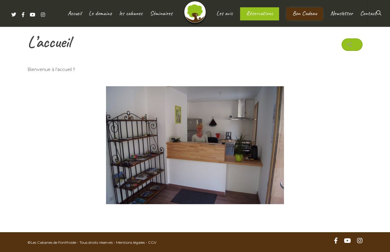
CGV (152, 242)
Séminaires (161, 13)
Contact (368, 13)
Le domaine (100, 13)
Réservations (259, 13)
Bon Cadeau (304, 13)
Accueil (74, 13)
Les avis (224, 13)
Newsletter (341, 13)
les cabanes (131, 13)
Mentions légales (130, 242)
